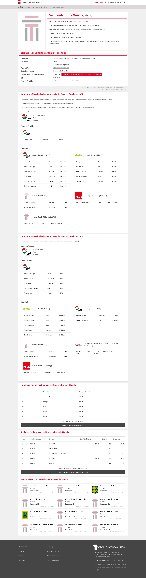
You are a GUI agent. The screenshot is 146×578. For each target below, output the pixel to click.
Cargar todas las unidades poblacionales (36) (73, 472)
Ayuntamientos (100, 2)
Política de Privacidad (53, 551)
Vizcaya (69, 21)
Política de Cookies (52, 556)
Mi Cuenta (22, 560)
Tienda (125, 2)
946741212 (82, 41)
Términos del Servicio (53, 560)
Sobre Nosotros (114, 2)
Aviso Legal (50, 547)
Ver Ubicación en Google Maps (86, 58)
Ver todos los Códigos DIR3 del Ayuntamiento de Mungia (82, 74)
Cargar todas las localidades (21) (73, 425)
